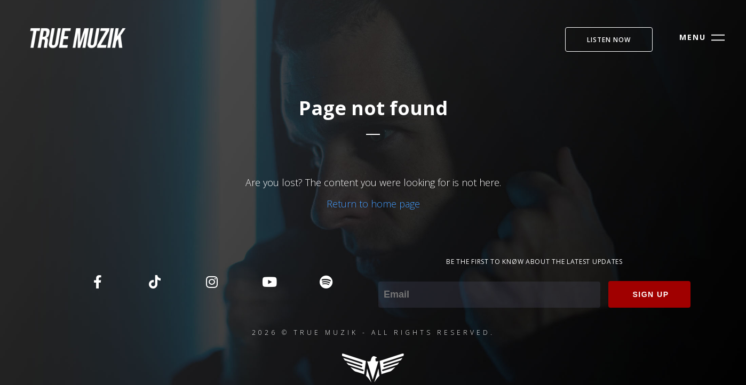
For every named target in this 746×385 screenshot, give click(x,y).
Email (389, 274)
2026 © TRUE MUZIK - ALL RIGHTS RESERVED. (373, 332)
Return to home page (373, 203)
